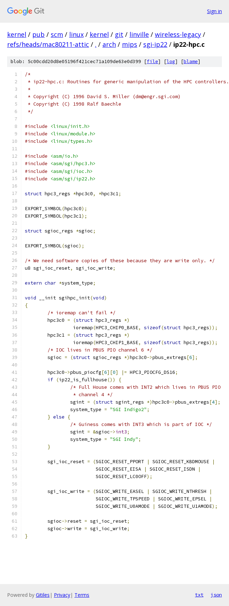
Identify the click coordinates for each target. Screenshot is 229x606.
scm (57, 34)
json (216, 594)
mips (129, 44)
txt (199, 594)
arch (109, 44)
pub (38, 34)
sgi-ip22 (155, 44)
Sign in (214, 11)
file (152, 61)
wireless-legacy (178, 34)
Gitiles (43, 594)
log (171, 61)
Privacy (62, 594)
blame (191, 61)
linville (139, 34)
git (119, 34)
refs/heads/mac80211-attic (48, 44)
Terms (81, 594)
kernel (16, 34)
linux (76, 34)
